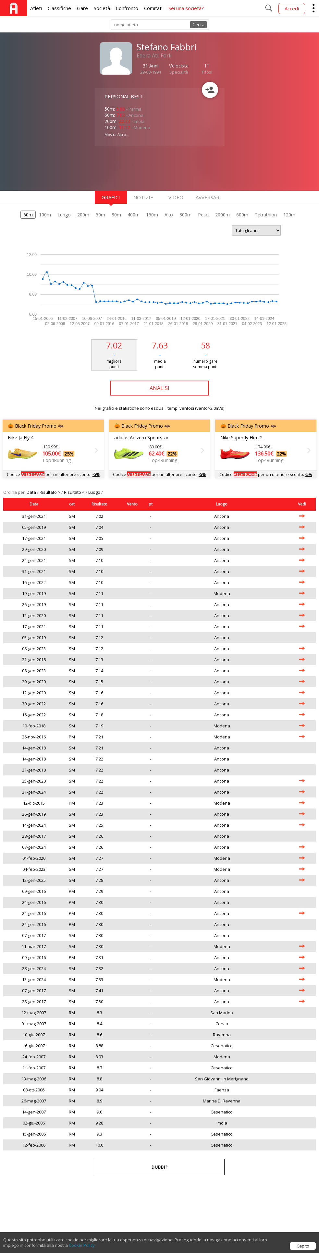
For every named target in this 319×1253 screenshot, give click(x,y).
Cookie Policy (82, 1247)
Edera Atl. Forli (154, 55)
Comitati (153, 8)
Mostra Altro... (116, 134)
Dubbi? (159, 1167)
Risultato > (50, 492)
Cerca (198, 24)
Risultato (99, 504)
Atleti (36, 8)
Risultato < (75, 492)
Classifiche (59, 8)
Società (102, 8)
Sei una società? (186, 8)
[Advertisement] (147, 168)
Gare (82, 8)
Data (32, 492)
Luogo (94, 492)
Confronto (127, 8)
